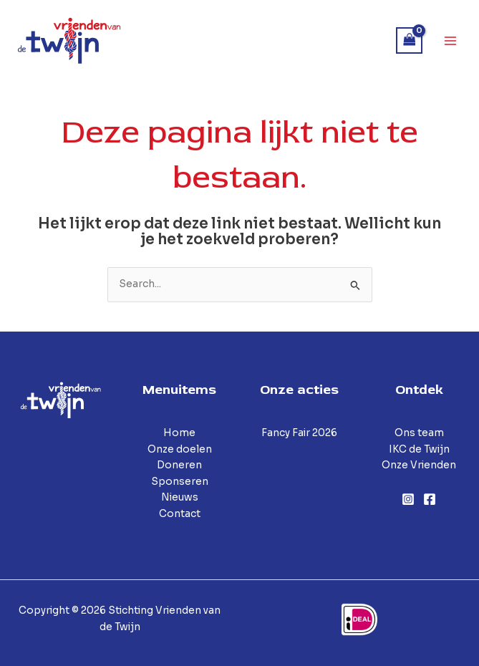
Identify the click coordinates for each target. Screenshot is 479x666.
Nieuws (179, 497)
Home (179, 433)
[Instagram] (408, 499)
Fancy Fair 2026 (299, 433)
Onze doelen (179, 449)
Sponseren (179, 482)
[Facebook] (429, 499)
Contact (179, 514)
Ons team (419, 433)
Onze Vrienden (419, 465)
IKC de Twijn (419, 449)
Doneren (179, 465)
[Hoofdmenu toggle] (451, 40)
